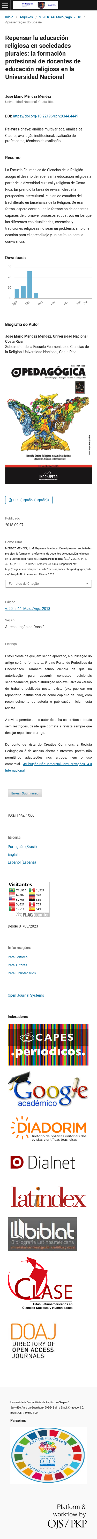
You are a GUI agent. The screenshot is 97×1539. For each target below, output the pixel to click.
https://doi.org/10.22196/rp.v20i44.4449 (45, 116)
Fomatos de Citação (24, 584)
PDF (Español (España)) (30, 500)
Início (9, 17)
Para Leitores (17, 957)
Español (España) (22, 862)
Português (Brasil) (22, 847)
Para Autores (17, 965)
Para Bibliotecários (22, 973)
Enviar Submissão (25, 793)
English (13, 854)
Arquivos (26, 17)
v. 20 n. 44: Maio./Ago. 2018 (60, 17)
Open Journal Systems (26, 995)
